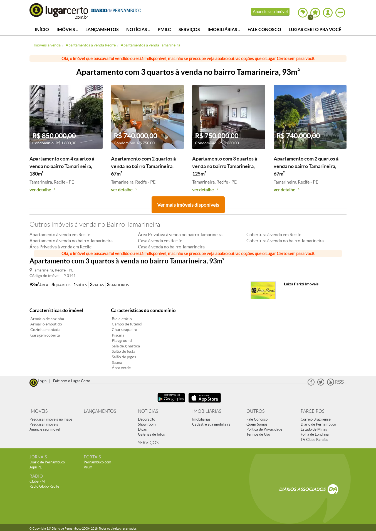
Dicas (142, 429)
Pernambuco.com (97, 462)
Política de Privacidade (264, 429)
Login (42, 381)
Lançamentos (102, 29)
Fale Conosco (264, 29)
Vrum (88, 467)
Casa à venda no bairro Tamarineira (171, 246)
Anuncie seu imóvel (270, 11)
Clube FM (37, 481)
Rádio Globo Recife (44, 486)
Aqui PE (35, 467)
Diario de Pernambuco (47, 462)
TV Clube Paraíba (314, 440)
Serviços (189, 29)
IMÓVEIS (38, 411)
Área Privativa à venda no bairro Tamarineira (180, 234)
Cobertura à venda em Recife (273, 234)
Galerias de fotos (151, 434)
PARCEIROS (312, 411)
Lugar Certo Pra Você (315, 29)
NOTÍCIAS (148, 411)
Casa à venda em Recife (160, 240)
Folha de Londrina (315, 434)
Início (42, 29)
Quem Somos (257, 424)
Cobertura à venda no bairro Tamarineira (285, 240)
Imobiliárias (223, 29)
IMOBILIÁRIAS (206, 411)
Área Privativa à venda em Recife (60, 246)
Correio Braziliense (316, 419)
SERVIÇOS (148, 442)
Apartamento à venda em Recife (59, 234)
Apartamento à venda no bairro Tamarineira (71, 240)
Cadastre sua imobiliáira (211, 424)
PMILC (164, 29)
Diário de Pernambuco (318, 424)
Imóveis (67, 29)
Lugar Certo (58, 11)
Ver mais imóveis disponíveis (188, 205)
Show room (147, 424)
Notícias (138, 29)
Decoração (146, 419)
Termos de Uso (258, 434)
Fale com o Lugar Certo (71, 381)
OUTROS (255, 411)
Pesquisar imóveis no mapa (51, 419)
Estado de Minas (314, 429)
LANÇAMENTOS (100, 411)
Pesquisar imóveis (43, 424)
